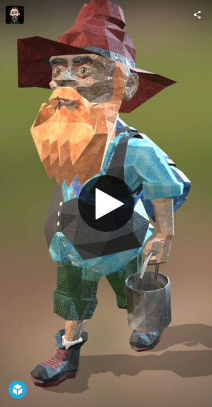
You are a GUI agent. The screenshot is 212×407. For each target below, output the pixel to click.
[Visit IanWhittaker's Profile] (15, 15)
